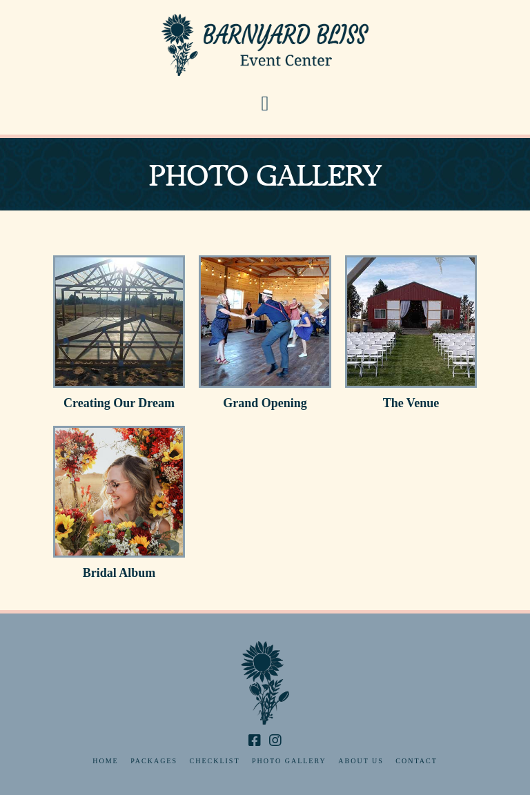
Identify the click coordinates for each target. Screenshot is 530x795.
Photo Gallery (289, 761)
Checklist (215, 761)
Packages (153, 761)
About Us (361, 761)
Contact (416, 761)
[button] (265, 103)
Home (105, 761)
